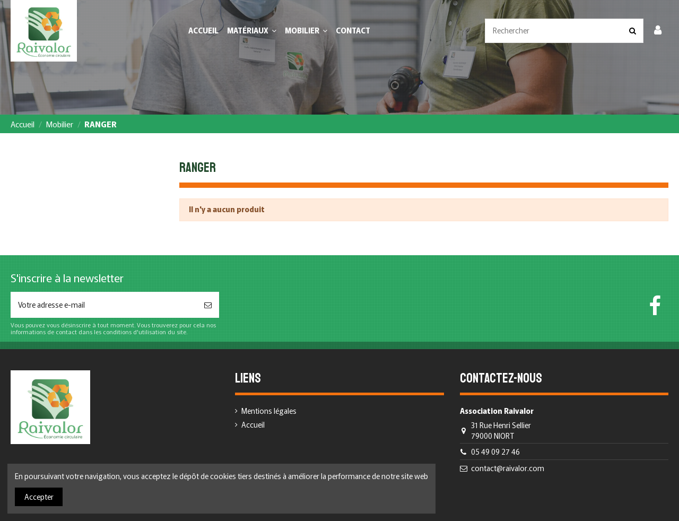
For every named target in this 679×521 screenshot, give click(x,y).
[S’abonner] (208, 305)
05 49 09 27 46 (495, 451)
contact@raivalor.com (507, 468)
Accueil (253, 425)
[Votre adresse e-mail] (104, 305)
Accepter (39, 496)
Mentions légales (269, 411)
